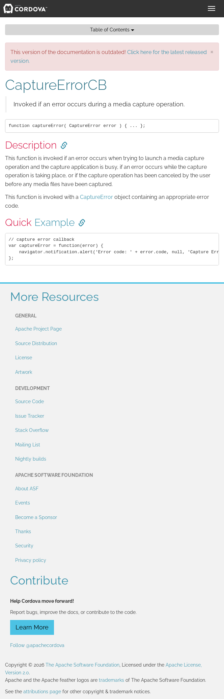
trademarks (111, 680)
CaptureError (96, 197)
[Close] (212, 51)
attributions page (42, 691)
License (23, 357)
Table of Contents (112, 29)
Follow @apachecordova (37, 645)
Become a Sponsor (36, 517)
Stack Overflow (32, 430)
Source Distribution (36, 343)
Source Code (29, 401)
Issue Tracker (29, 416)
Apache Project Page (38, 329)
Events (22, 503)
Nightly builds (30, 459)
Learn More (32, 627)
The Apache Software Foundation (82, 665)
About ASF (26, 488)
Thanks (23, 531)
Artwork (23, 372)
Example (54, 222)
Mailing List (27, 444)
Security (24, 545)
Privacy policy (30, 560)
